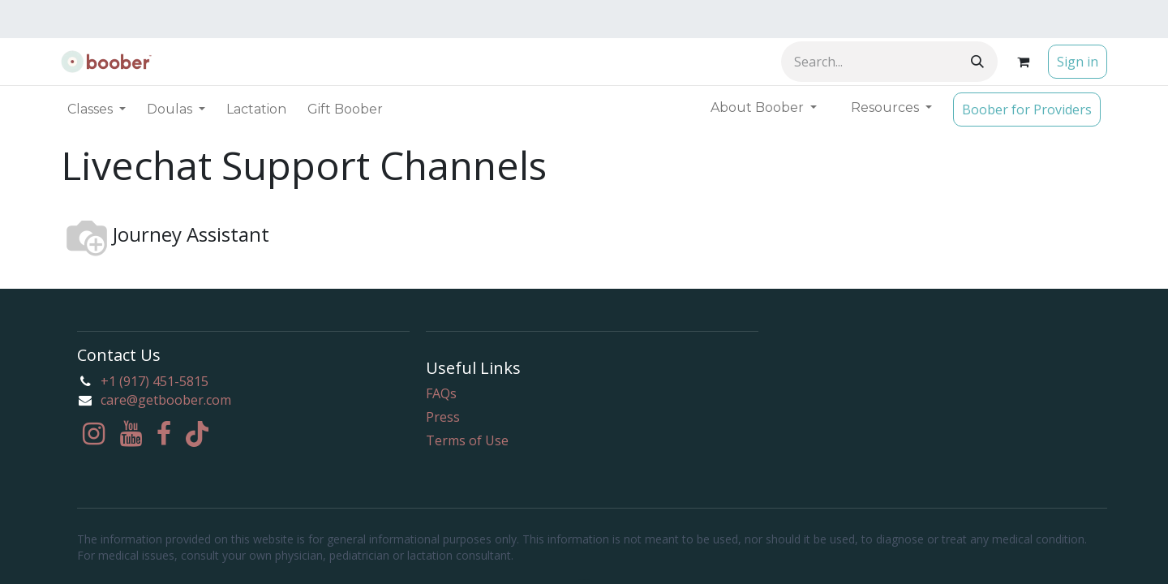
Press (443, 417)
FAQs (441, 393)
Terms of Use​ (467, 440)
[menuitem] (256, 109)
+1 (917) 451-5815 (154, 381)
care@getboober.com (166, 400)
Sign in (1077, 62)
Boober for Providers (1027, 109)
